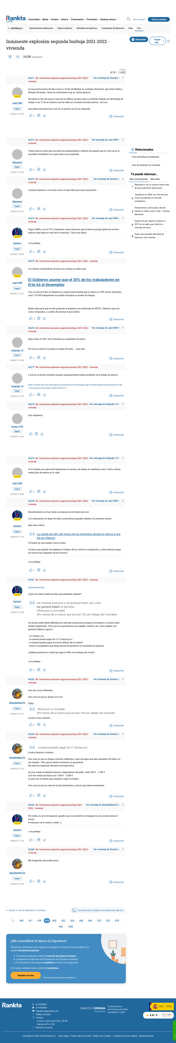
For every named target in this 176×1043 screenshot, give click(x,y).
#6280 (31, 508)
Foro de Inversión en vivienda (146, 164)
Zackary (17, 246)
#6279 (31, 465)
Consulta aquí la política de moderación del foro (98, 917)
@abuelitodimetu (36, 594)
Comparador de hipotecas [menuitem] (113, 28)
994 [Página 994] (65, 934)
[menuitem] (35, 19)
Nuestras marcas (44, 1027)
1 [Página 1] (11, 928)
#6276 (31, 331)
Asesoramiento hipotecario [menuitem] (41, 28)
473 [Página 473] (108, 928)
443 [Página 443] (98, 928)
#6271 (31, 77)
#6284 (31, 812)
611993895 (41, 1004)
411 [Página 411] (30, 928)
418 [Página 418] (40, 928)
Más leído (155, 178)
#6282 (31, 686)
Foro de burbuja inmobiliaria (145, 156)
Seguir (17, 108)
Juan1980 (17, 102)
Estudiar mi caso (26, 983)
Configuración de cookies (125, 1035)
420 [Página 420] (58, 928)
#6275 (31, 264)
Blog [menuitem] (131, 28)
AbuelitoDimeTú (17, 709)
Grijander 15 (17, 354)
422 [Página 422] (68, 928)
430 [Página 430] (88, 928)
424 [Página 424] (78, 928)
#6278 (31, 409)
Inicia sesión (139, 19)
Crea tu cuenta (159, 19)
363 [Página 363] (20, 928)
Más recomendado (139, 178)
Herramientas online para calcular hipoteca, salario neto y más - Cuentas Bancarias (151, 210)
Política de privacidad (80, 1035)
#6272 (31, 139)
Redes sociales (43, 1014)
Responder (139, 38)
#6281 (31, 587)
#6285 (31, 856)
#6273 (31, 180)
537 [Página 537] (118, 928)
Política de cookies (102, 1035)
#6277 (31, 372)
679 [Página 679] (55, 934)
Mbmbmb (17, 162)
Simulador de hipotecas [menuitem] (87, 28)
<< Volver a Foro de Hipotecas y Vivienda (26, 917)
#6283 (31, 741)
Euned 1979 (17, 432)
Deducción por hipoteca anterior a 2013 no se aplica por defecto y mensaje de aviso (151, 223)
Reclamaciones (146, 1035)
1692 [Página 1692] (76, 934)
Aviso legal (63, 1035)
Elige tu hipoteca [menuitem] (64, 28)
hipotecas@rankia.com (47, 1010)
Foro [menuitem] (139, 28)
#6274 (31, 221)
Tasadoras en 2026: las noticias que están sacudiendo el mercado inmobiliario (152, 197)
